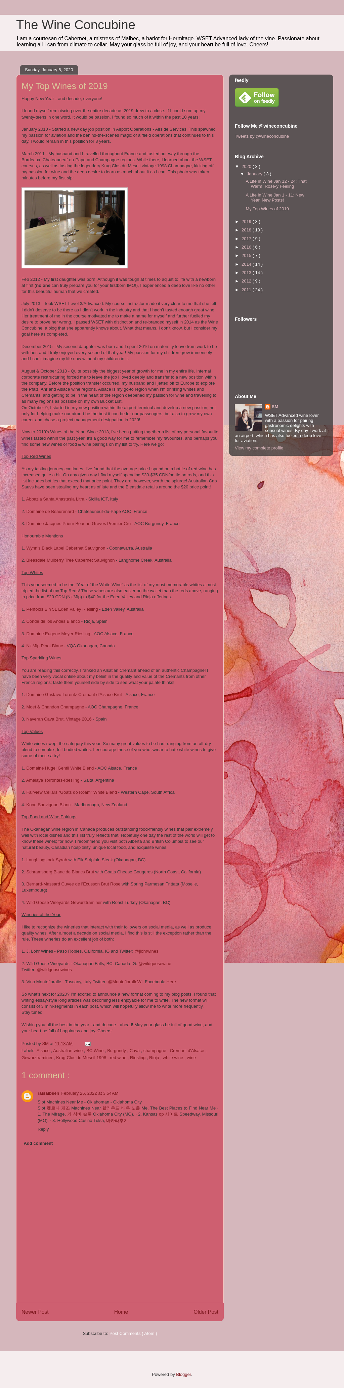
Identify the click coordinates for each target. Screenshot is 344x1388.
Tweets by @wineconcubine (262, 136)
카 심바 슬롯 (79, 1114)
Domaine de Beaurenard (50, 511)
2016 (247, 247)
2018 (247, 229)
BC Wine (95, 1050)
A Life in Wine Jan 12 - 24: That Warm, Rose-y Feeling (276, 184)
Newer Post (35, 1312)
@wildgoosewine (154, 963)
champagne (155, 1050)
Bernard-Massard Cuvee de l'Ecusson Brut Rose (73, 883)
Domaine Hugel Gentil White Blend (60, 768)
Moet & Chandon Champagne (55, 706)
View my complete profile (259, 447)
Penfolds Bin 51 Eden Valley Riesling (62, 609)
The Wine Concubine (75, 25)
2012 (247, 281)
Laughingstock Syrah (46, 859)
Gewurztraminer (38, 1057)
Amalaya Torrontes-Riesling (53, 780)
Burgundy (117, 1050)
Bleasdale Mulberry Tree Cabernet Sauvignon (70, 560)
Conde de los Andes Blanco (53, 621)
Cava (135, 1050)
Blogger (183, 1374)
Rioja (154, 1057)
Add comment (38, 1143)
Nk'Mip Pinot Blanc (44, 645)
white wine (173, 1057)
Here (171, 981)
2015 (247, 255)
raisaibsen (48, 1093)
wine (191, 1057)
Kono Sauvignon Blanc (48, 804)
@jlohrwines (146, 951)
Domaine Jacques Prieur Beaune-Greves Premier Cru (78, 523)
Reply (43, 1129)
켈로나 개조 (58, 1108)
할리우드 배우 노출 (121, 1108)
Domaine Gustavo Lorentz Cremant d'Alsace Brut (74, 694)
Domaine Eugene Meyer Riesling (58, 633)
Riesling (138, 1057)
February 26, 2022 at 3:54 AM (89, 1093)
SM (275, 406)
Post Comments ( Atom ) (133, 1333)
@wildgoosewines (54, 969)
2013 (247, 272)
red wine (119, 1057)
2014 (247, 264)
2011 (247, 289)
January (255, 173)
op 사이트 (168, 1114)
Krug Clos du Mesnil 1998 (81, 1057)
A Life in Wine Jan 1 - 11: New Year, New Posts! (275, 197)
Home (121, 1312)
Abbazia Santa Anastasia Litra (55, 499)
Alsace (44, 1050)
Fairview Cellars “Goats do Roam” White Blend (71, 792)
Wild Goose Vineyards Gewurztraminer (63, 902)
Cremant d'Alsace (188, 1050)
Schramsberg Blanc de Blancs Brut (60, 871)
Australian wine (68, 1050)
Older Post (206, 1312)
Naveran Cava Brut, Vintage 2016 (59, 719)
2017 (247, 238)
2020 (247, 166)
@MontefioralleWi (125, 981)
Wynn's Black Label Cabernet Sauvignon (65, 548)
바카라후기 (117, 1120)
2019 (247, 221)
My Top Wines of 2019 (267, 208)
